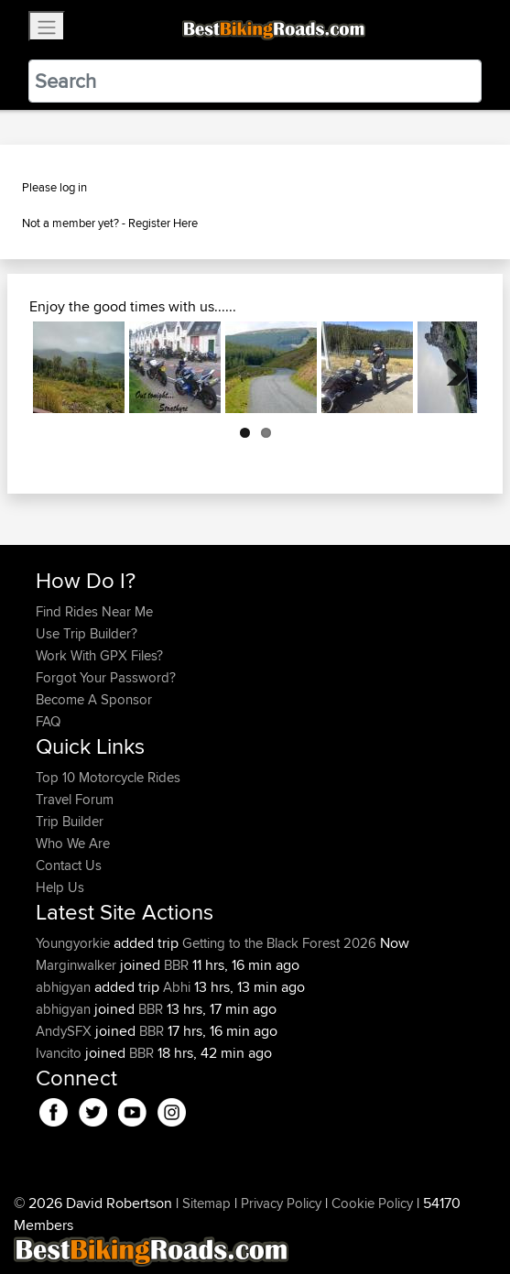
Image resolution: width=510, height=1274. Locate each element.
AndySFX (65, 1030)
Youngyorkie (75, 943)
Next (449, 367)
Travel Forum (75, 799)
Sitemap (206, 1203)
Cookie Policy (372, 1203)
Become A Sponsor (94, 699)
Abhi (176, 986)
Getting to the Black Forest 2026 (279, 943)
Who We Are (73, 843)
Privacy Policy (281, 1203)
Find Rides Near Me (94, 611)
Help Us (60, 887)
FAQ (48, 721)
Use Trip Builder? (86, 633)
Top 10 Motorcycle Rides (108, 777)
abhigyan (65, 986)
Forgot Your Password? (106, 677)
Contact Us (69, 865)
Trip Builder (69, 821)
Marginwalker (78, 965)
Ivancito (60, 1052)
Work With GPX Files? (99, 655)
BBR (176, 965)
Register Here (163, 222)
